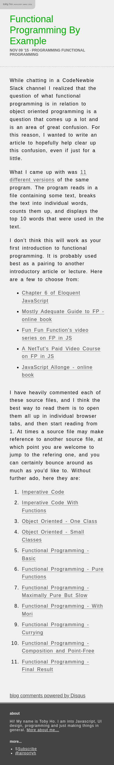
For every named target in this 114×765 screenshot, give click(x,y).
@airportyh (25, 753)
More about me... (43, 730)
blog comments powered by (47, 695)
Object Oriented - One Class (59, 521)
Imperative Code (43, 492)
